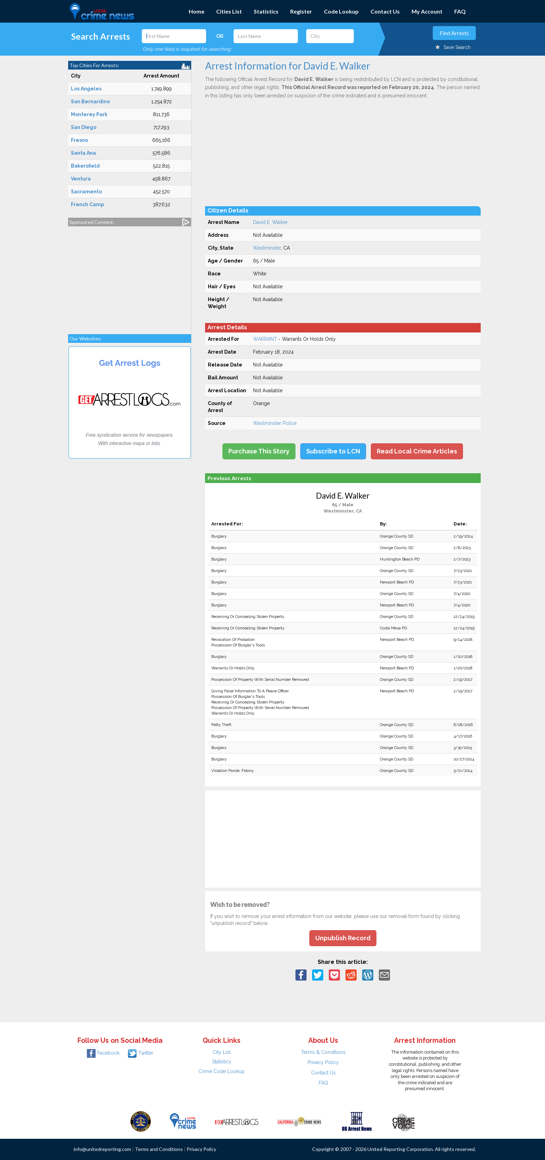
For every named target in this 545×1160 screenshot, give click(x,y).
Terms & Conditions (323, 1052)
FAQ (460, 11)
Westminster (267, 248)
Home (196, 11)
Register (301, 11)
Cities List (229, 11)
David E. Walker (270, 222)
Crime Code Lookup (221, 1071)
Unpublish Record (343, 938)
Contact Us (385, 11)
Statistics (266, 11)
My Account (427, 11)
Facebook (103, 1053)
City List (221, 1052)
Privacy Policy (323, 1062)
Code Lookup (341, 11)
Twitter (140, 1053)
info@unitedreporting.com (102, 1149)
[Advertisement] (129, 276)
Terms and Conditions (159, 1149)
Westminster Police (274, 423)
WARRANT (265, 339)
